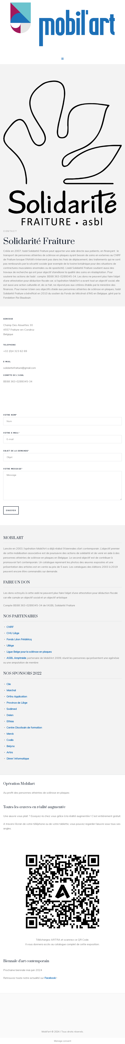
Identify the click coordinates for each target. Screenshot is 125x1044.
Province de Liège (17, 702)
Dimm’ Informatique (18, 758)
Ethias (10, 721)
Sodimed (12, 708)
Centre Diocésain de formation (24, 727)
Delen (10, 715)
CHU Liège (13, 633)
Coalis (10, 740)
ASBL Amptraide (16, 658)
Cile (9, 684)
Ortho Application (17, 696)
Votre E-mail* (11, 433)
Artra (10, 752)
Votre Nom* (10, 415)
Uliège (10, 645)
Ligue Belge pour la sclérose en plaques (29, 651)
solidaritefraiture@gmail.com (19, 367)
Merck (10, 733)
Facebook (50, 977)
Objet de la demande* (16, 451)
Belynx (11, 746)
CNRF (10, 626)
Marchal (11, 690)
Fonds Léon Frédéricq (19, 639)
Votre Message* (12, 469)
